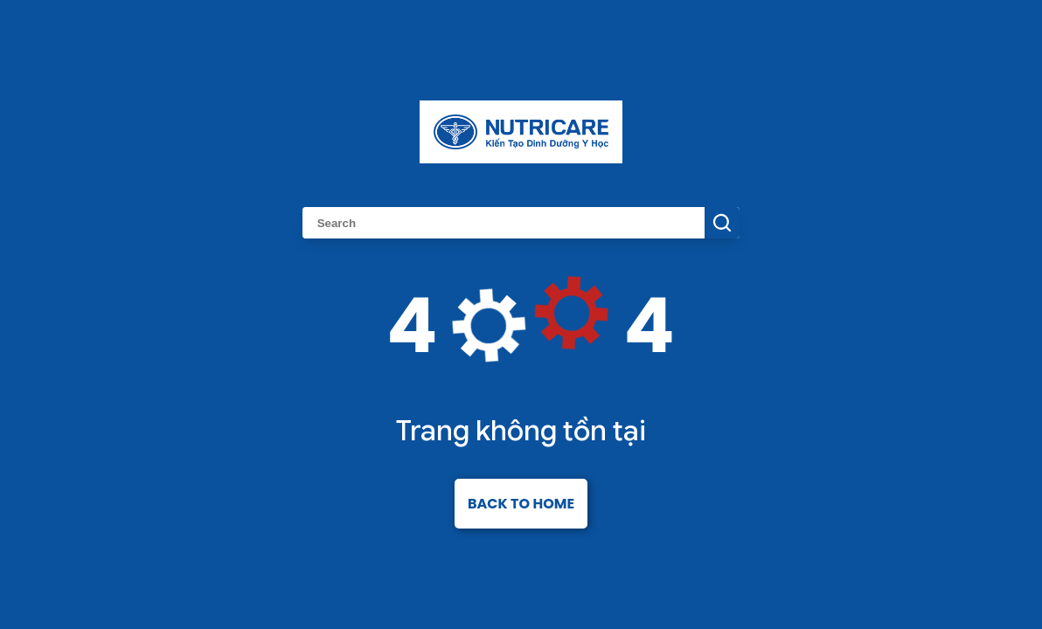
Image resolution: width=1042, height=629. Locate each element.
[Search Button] (722, 222)
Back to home (521, 504)
